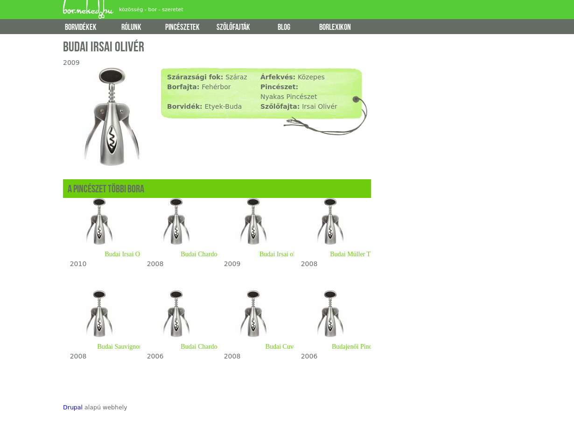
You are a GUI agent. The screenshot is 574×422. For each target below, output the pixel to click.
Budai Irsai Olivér (128, 254)
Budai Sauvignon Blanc (129, 346)
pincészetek (182, 27)
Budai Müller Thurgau (359, 254)
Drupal (73, 407)
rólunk (131, 27)
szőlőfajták (233, 27)
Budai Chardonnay (205, 254)
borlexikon (335, 27)
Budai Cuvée (283, 346)
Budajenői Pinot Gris (359, 346)
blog (284, 27)
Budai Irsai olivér (282, 254)
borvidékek (81, 27)
